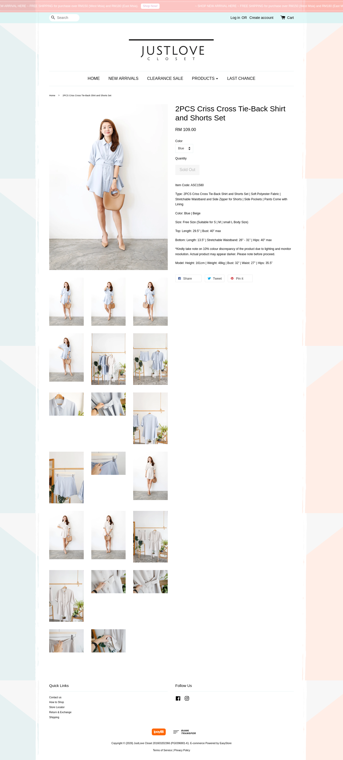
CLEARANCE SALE (165, 78)
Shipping (54, 717)
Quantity (181, 158)
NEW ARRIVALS (123, 78)
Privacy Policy (182, 750)
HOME (94, 78)
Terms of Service (162, 750)
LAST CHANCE (241, 78)
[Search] (64, 17)
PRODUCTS (205, 78)
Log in (235, 18)
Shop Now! (154, 6)
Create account (261, 18)
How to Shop (56, 702)
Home (52, 95)
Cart (290, 18)
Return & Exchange (60, 712)
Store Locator (57, 707)
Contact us (55, 697)
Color (179, 141)
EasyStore (226, 743)
